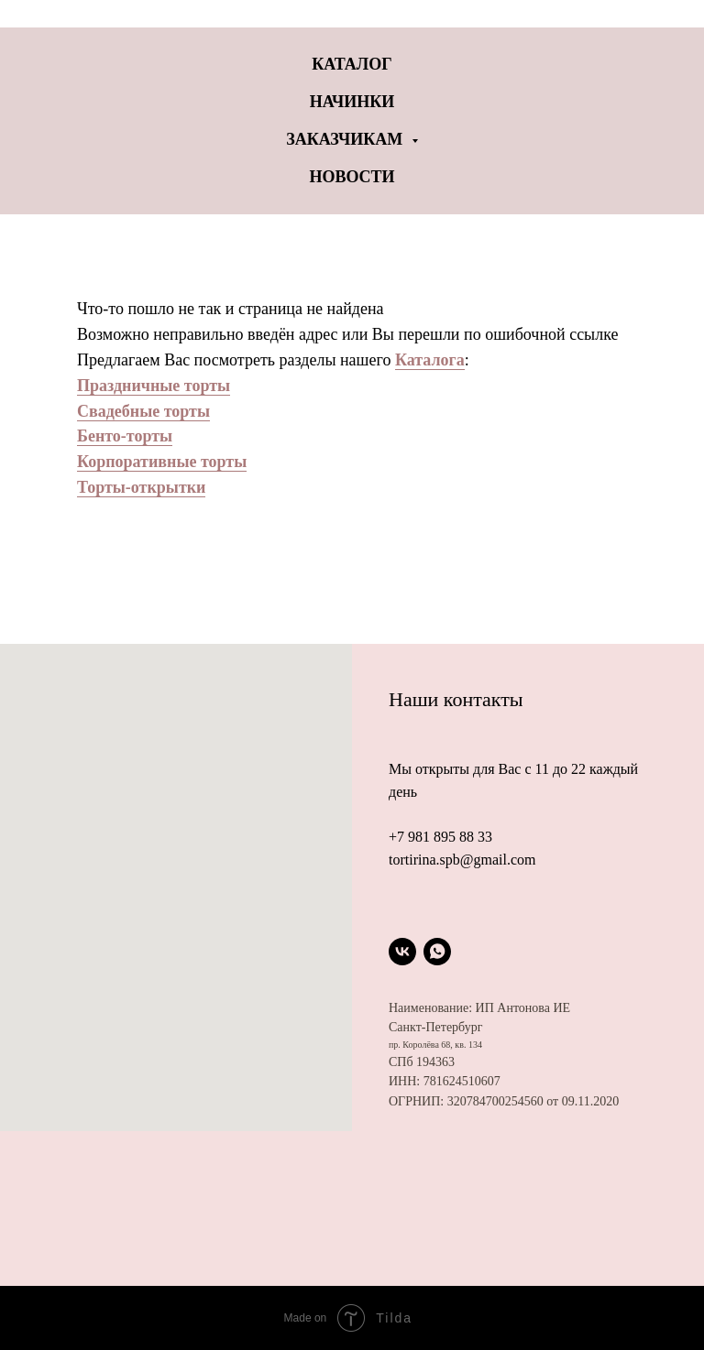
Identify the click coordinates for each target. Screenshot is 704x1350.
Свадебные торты (143, 411)
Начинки (352, 102)
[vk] (402, 951)
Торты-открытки (141, 487)
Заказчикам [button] (346, 139)
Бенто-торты (124, 436)
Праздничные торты (153, 385)
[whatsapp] (437, 951)
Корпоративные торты (162, 461)
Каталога (430, 360)
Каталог (351, 64)
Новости (351, 177)
